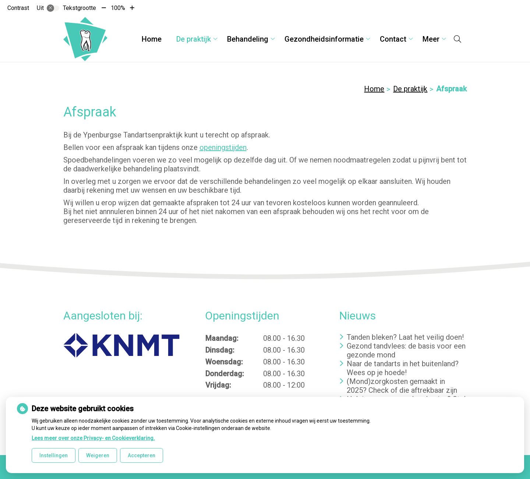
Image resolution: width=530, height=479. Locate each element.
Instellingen (53, 455)
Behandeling (247, 39)
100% (118, 7)
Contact (393, 39)
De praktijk (193, 39)
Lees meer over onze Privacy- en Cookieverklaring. (93, 438)
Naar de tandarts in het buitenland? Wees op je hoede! (403, 368)
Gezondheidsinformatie (324, 39)
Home (152, 39)
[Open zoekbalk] (457, 39)
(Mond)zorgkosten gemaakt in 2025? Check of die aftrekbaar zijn (402, 386)
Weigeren (97, 455)
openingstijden (223, 147)
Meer (431, 39)
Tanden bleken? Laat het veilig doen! (405, 337)
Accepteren (141, 455)
